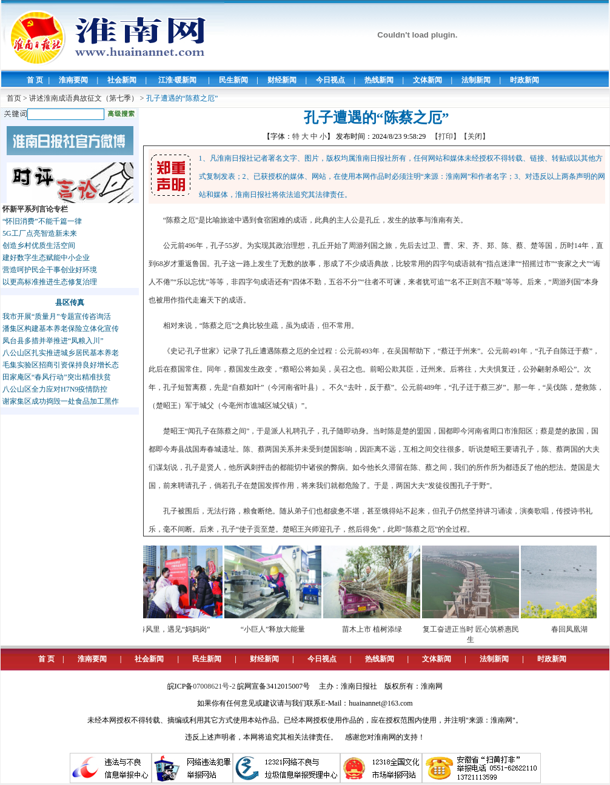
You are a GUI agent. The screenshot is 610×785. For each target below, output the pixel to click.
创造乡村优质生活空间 (38, 245)
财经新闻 (282, 80)
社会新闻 (121, 80)
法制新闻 (476, 80)
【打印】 (445, 136)
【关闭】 (474, 136)
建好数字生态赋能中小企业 (46, 257)
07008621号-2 (214, 686)
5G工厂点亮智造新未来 (39, 233)
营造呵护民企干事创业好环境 (49, 270)
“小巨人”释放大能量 (276, 629)
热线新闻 (379, 80)
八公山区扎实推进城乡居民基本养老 (60, 353)
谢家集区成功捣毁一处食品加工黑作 (60, 401)
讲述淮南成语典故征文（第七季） (83, 98)
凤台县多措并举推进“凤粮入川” (53, 340)
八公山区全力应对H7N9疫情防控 (54, 389)
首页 (14, 98)
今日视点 (330, 80)
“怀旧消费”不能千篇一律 (42, 221)
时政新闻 (524, 80)
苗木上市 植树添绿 (376, 629)
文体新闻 (427, 80)
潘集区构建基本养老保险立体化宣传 (60, 328)
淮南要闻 (73, 80)
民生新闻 (233, 80)
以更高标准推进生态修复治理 (49, 282)
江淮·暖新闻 (177, 80)
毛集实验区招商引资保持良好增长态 (60, 365)
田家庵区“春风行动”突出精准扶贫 (56, 377)
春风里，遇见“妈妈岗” (178, 629)
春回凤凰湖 (573, 629)
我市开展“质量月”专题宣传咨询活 (56, 316)
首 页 (35, 80)
